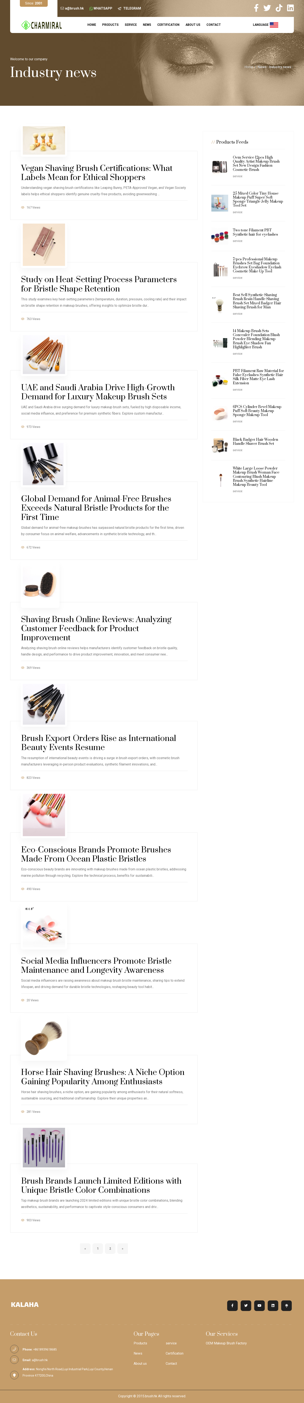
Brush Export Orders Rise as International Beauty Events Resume (98, 743)
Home (91, 24)
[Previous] (85, 1248)
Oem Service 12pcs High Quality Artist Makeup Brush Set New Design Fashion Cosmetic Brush (256, 163)
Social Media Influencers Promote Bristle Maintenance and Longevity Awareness (96, 966)
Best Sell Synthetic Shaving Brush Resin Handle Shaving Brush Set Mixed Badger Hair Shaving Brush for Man (257, 301)
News (147, 24)
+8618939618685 (45, 1349)
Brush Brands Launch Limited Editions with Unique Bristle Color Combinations (101, 1186)
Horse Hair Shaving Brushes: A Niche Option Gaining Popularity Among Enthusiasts (103, 1077)
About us (193, 24)
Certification (168, 24)
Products (110, 24)
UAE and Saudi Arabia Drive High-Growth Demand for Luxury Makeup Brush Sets (98, 392)
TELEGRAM (132, 8)
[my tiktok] (281, 8)
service (131, 24)
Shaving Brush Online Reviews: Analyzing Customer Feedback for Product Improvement (96, 628)
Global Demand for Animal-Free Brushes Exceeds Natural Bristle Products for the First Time (96, 508)
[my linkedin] (290, 8)
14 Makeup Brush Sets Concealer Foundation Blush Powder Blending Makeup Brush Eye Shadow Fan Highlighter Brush (256, 339)
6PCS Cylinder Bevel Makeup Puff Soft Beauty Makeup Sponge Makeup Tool (257, 411)
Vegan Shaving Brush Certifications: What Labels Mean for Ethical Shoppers (97, 173)
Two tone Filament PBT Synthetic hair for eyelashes (255, 232)
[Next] (122, 1248)
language (265, 25)
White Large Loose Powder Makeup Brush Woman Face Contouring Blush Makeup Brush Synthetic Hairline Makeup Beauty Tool (256, 476)
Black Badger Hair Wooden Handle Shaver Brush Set (255, 441)
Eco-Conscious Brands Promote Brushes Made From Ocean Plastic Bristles (96, 854)
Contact (213, 24)
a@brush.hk (74, 8)
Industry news (280, 67)
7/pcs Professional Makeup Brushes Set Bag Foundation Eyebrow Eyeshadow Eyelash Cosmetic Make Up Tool (257, 265)
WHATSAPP (103, 8)
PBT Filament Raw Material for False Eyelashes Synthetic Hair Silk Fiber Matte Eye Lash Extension (258, 377)
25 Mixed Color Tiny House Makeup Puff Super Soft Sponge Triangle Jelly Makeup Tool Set (258, 199)
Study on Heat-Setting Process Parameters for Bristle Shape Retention (99, 284)
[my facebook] (258, 8)
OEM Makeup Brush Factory (226, 1343)
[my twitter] (269, 8)
